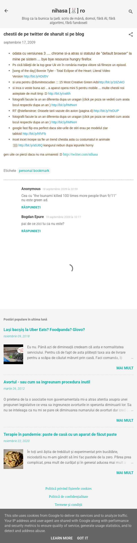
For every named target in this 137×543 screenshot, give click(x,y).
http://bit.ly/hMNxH (64, 105)
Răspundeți (31, 207)
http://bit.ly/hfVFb (34, 133)
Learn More (62, 538)
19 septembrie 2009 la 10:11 (63, 217)
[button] (130, 35)
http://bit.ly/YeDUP (106, 111)
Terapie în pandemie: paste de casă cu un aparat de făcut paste (60, 434)
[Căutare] (130, 12)
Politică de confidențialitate (68, 496)
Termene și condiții (68, 505)
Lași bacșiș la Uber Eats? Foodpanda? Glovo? (44, 329)
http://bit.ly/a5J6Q (30, 145)
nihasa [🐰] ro (68, 11)
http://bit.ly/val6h (59, 93)
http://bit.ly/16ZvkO (111, 82)
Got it (82, 538)
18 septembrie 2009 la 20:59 (60, 189)
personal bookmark (34, 171)
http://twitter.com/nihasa (80, 154)
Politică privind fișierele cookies (68, 488)
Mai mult (125, 368)
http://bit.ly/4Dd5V (36, 76)
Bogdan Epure (32, 217)
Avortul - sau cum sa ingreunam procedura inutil (47, 382)
